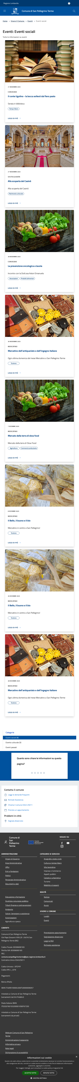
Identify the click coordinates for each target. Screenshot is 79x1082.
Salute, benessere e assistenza (17, 913)
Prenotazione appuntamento (55, 932)
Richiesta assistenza (52, 945)
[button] (39, 1078)
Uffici (7, 867)
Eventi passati (11, 747)
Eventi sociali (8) (12, 737)
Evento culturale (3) (13, 742)
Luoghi (46, 916)
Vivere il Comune (18, 21)
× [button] (76, 1057)
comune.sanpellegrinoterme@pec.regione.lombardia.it (23, 956)
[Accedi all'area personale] (69, 3)
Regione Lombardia (11, 3)
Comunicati (48, 901)
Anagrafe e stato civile (53, 858)
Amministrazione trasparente (16, 1040)
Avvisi (46, 905)
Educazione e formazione (15, 897)
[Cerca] (74, 11)
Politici (8, 875)
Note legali (9, 1048)
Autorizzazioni (11, 917)
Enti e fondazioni (12, 871)
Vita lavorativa (49, 867)
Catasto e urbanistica (52, 877)
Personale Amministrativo (15, 879)
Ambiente (9, 909)
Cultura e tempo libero (53, 863)
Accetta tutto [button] (30, 1073)
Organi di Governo (12, 858)
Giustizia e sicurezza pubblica (16, 901)
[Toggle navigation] (4, 10)
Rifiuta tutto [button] (48, 1073)
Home (5, 21)
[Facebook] (62, 843)
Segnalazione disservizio (53, 936)
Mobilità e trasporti (51, 885)
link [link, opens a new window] (62, 1068)
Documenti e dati (12, 883)
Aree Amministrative (13, 863)
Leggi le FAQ (49, 941)
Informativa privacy (13, 1044)
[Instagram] (62, 846)
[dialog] (39, 1068)
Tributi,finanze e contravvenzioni (18, 905)
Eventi (30, 21)
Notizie (46, 897)
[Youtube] (68, 843)
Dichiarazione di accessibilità (16, 1052)
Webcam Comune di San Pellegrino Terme (19, 1034)
